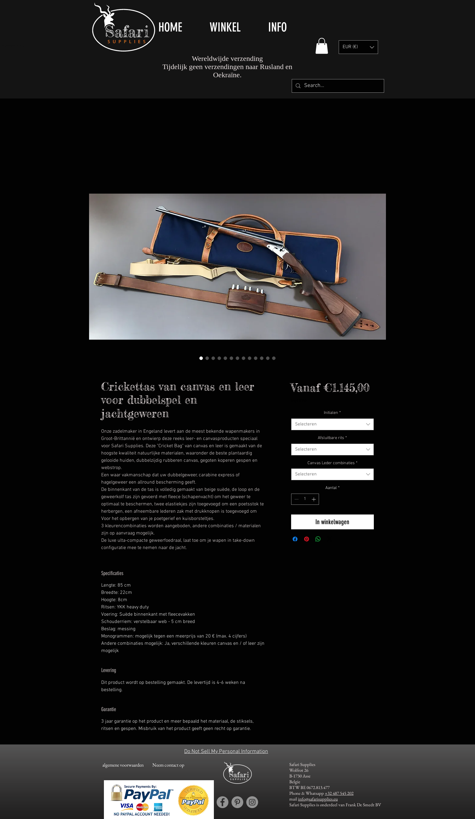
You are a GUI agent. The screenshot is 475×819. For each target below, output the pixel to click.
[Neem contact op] (168, 765)
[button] (234, 27)
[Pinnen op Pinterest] (306, 539)
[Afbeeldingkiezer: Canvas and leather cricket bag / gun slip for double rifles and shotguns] (201, 358)
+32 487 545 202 (339, 793)
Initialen (332, 412)
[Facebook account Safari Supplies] (222, 802)
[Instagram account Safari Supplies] (252, 802)
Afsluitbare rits (332, 438)
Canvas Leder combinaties (332, 463)
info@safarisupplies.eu (318, 799)
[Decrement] (296, 499)
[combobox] (332, 424)
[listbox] (358, 47)
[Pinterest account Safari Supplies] (237, 802)
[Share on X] (329, 539)
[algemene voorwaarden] (123, 765)
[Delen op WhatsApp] (318, 539)
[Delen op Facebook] (295, 539)
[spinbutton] (305, 499)
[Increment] (314, 499)
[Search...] (337, 85)
